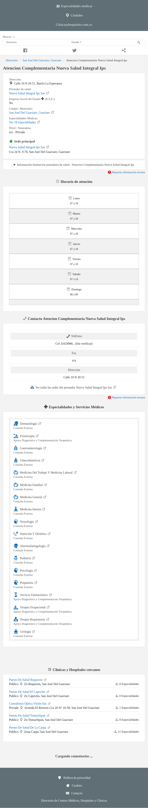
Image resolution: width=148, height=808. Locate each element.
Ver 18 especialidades (24, 122)
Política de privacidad (74, 778)
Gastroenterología (74, 449)
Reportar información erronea (126, 172)
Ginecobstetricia (74, 461)
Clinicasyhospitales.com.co (74, 24)
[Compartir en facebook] (24, 50)
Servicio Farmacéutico (74, 596)
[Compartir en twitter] (74, 50)
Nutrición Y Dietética (74, 535)
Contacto (74, 793)
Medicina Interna (74, 510)
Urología (74, 633)
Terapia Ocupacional (74, 608)
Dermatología (74, 425)
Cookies (74, 785)
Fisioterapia (74, 437)
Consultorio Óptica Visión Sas (30, 703)
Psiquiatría (74, 584)
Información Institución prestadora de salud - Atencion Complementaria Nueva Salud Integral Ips (75, 164)
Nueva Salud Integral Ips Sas (29, 93)
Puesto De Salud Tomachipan (29, 715)
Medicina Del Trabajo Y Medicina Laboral (74, 474)
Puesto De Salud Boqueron (28, 679)
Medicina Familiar (74, 486)
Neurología (74, 523)
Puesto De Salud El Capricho (29, 691)
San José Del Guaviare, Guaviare (42, 60)
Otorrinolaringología (74, 547)
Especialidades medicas (74, 5)
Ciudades (74, 15)
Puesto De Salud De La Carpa (30, 727)
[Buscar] (139, 42)
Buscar (9, 37)
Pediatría (74, 559)
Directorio (12, 60)
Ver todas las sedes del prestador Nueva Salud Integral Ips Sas (73, 387)
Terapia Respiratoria (74, 621)
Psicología (74, 572)
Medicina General (74, 498)
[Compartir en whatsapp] (123, 50)
